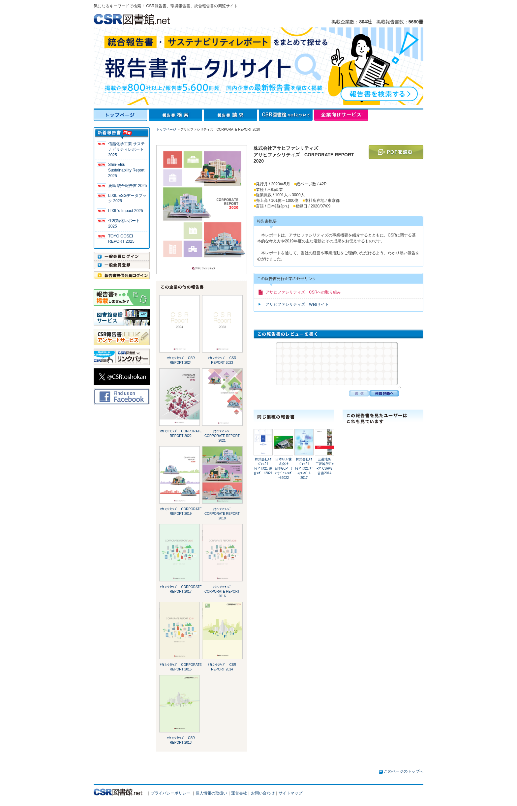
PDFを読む (396, 152)
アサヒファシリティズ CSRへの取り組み (303, 292)
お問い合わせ (263, 793)
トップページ (121, 115)
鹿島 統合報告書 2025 (127, 185)
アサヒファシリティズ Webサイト (297, 304)
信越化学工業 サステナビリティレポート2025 (126, 149)
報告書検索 (176, 115)
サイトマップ (290, 793)
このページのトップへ (403, 771)
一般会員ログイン (122, 256)
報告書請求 (231, 115)
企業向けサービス (341, 115)
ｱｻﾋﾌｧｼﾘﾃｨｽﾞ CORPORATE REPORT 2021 (222, 435)
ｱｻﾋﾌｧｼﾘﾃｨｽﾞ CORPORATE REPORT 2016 (222, 591)
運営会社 (239, 793)
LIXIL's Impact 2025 (125, 210)
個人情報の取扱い (211, 793)
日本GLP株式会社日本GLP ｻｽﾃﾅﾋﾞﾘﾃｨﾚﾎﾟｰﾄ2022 (284, 468)
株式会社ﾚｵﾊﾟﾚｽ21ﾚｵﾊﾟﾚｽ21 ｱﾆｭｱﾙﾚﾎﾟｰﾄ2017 (304, 468)
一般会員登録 (122, 265)
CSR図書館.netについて (286, 115)
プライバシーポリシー (170, 793)
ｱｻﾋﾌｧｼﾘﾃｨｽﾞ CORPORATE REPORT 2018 (222, 513)
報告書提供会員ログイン (122, 275)
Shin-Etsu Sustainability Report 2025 (126, 170)
